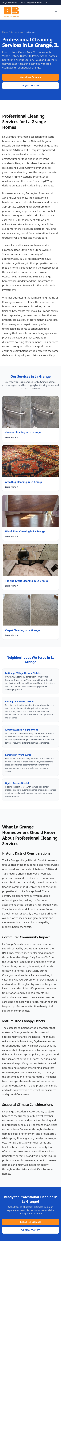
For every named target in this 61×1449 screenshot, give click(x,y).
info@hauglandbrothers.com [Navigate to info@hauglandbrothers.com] (34, 2)
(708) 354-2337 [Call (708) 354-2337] (10, 2)
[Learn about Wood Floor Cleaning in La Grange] (30, 518)
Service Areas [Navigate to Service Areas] (17, 32)
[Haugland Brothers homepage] (11, 12)
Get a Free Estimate (30, 77)
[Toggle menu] (56, 12)
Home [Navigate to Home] (5, 32)
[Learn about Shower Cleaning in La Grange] (30, 419)
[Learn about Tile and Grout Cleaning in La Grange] (30, 567)
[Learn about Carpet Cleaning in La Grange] (30, 617)
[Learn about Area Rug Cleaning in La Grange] (30, 468)
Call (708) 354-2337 (30, 85)
